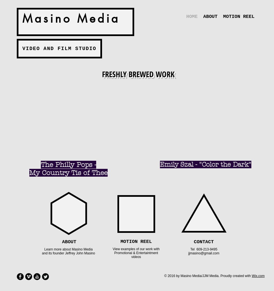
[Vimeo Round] (28, 276)
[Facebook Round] (20, 276)
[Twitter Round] (45, 276)
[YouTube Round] (37, 276)
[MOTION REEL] (136, 241)
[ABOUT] (69, 242)
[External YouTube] (69, 118)
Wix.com (258, 276)
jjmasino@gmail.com (203, 253)
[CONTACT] (203, 242)
